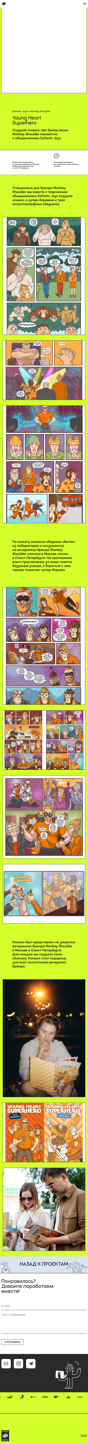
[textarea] (44, 1323)
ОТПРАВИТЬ (12, 1342)
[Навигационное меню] (84, 4)
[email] (44, 1306)
